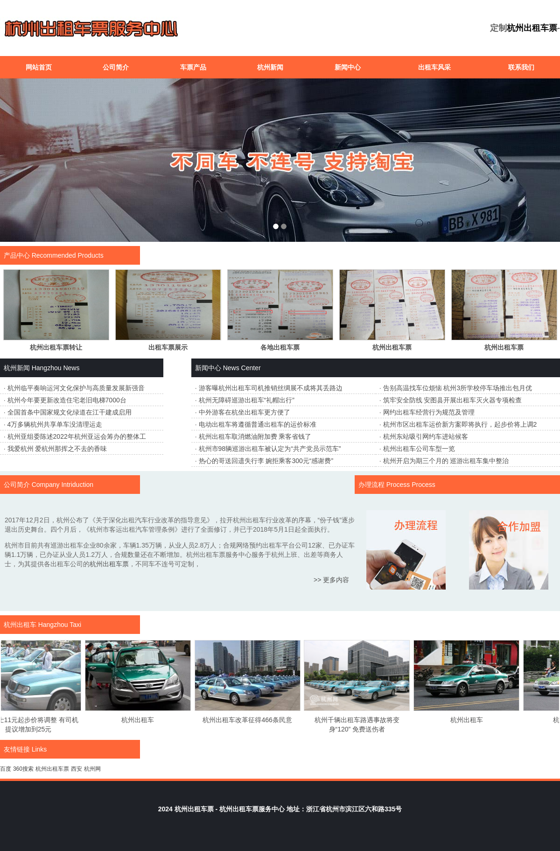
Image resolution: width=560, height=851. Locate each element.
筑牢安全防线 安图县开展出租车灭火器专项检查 (452, 400)
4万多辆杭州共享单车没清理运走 (55, 424)
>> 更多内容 (331, 580)
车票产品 (193, 67)
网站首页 (39, 67)
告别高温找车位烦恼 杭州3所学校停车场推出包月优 (457, 388)
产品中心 (17, 255)
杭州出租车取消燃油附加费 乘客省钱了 (255, 436)
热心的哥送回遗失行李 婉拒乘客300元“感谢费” (266, 460)
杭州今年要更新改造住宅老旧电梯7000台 (66, 400)
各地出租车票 (280, 347)
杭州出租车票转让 (56, 347)
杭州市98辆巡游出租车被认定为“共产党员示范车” (270, 448)
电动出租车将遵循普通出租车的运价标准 (257, 424)
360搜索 (23, 769)
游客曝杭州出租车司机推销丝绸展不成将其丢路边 (271, 388)
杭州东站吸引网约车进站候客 (425, 436)
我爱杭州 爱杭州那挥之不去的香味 (57, 448)
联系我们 (521, 67)
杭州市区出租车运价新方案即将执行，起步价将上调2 (460, 424)
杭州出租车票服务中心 (252, 809)
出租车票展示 (168, 347)
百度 (5, 769)
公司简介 (116, 67)
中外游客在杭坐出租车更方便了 (244, 412)
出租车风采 (434, 67)
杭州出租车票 (532, 28)
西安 (76, 769)
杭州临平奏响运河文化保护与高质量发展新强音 (76, 388)
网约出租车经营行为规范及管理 (429, 412)
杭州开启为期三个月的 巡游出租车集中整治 (446, 460)
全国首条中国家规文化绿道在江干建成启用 (69, 412)
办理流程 (371, 484)
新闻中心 (348, 67)
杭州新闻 (270, 67)
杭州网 (92, 769)
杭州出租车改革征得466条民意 (251, 720)
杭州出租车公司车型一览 (419, 448)
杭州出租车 (20, 624)
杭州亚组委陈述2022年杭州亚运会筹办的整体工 (76, 436)
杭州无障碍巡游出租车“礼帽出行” (246, 400)
